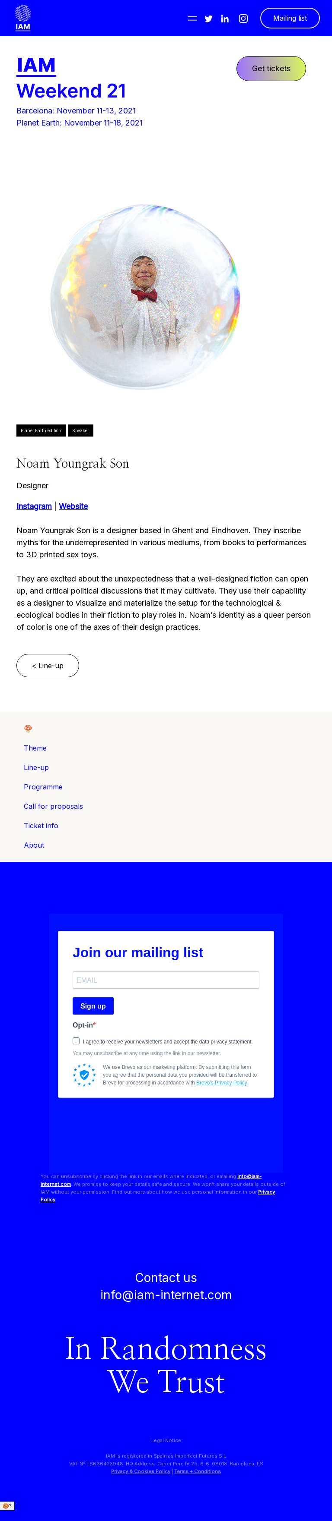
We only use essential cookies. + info (47, 1514)
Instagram (34, 506)
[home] (23, 18)
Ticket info (41, 825)
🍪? (7, 1505)
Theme (35, 748)
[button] (192, 18)
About (34, 845)
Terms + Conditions (197, 1471)
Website (73, 506)
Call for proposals (53, 806)
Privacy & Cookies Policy (140, 1471)
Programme (43, 786)
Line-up (36, 767)
